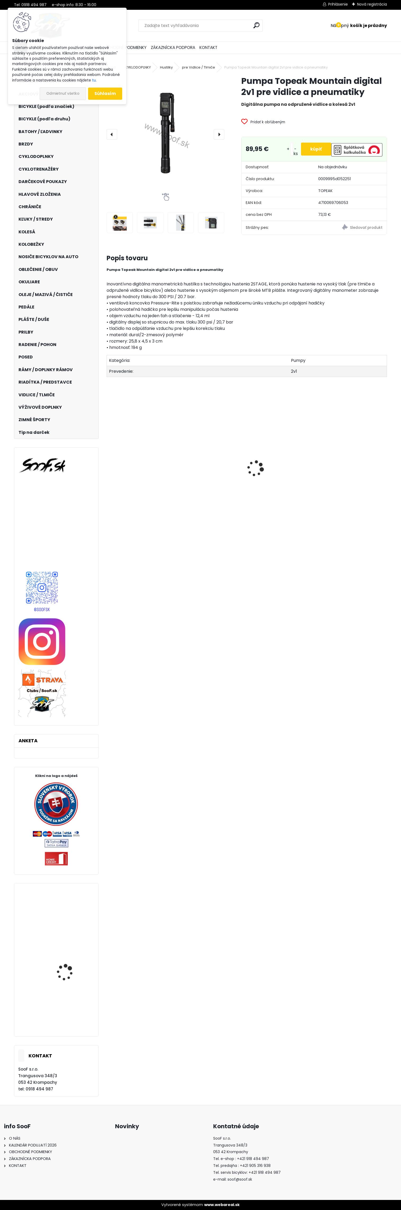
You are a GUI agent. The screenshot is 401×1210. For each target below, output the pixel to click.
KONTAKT (208, 47)
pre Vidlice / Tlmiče (198, 67)
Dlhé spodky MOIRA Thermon (139, 487)
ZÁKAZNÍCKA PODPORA (173, 47)
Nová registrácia (372, 4)
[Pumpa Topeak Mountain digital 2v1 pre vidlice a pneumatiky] (165, 134)
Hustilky (166, 67)
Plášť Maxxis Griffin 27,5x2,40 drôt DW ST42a (66, 928)
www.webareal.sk (222, 1204)
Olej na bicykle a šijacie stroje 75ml (276, 495)
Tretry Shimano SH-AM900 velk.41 (67, 1018)
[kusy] (289, 149)
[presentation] (112, 134)
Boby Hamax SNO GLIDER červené (349, 480)
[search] (256, 25)
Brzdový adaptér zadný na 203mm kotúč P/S (209, 482)
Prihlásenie (338, 4)
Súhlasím (105, 93)
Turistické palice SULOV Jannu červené (70, 975)
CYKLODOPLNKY (138, 67)
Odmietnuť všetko (62, 93)
